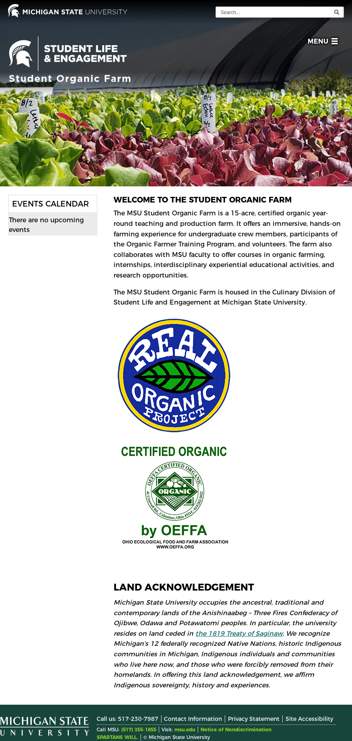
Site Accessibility (309, 718)
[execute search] (337, 12)
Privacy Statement (254, 718)
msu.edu (184, 729)
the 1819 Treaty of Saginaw (239, 633)
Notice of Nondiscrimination (236, 729)
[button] (321, 42)
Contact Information (193, 718)
